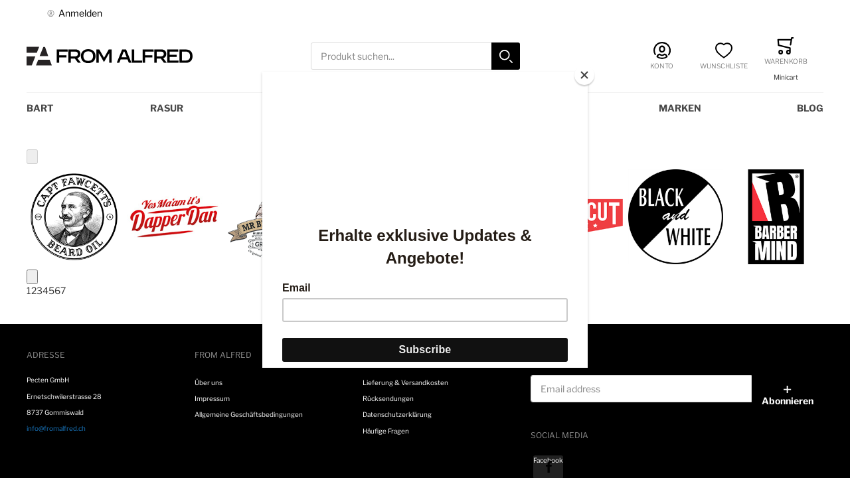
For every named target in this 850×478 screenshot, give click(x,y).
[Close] (584, 75)
